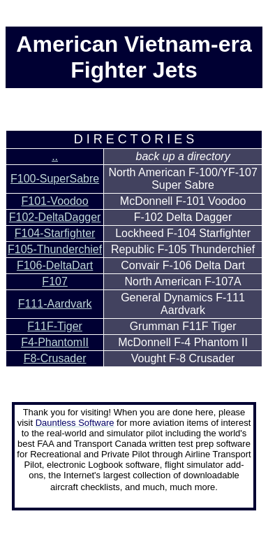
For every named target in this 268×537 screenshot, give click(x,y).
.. (55, 156)
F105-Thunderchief (55, 249)
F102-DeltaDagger (55, 217)
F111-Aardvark (55, 304)
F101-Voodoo (55, 201)
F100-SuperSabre (54, 179)
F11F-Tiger (54, 326)
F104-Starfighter (55, 233)
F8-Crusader (55, 358)
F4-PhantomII (55, 342)
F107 (54, 281)
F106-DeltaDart (55, 265)
